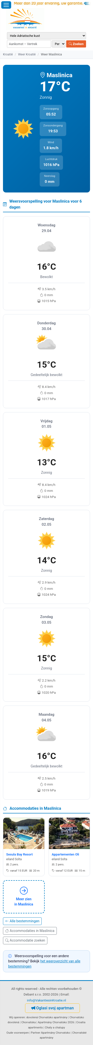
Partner (35, 1032)
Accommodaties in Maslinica (30, 931)
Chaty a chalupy (55, 1027)
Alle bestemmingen (22, 921)
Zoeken (76, 44)
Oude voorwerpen (17, 1032)
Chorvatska (28, 1022)
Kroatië (8, 54)
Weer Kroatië (27, 54)
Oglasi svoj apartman (52, 1008)
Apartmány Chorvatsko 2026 (56, 1022)
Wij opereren (17, 1017)
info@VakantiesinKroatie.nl (46, 1000)
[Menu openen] (6, 5)
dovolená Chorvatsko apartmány (46, 1017)
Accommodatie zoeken (25, 940)
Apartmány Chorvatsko (55, 1032)
